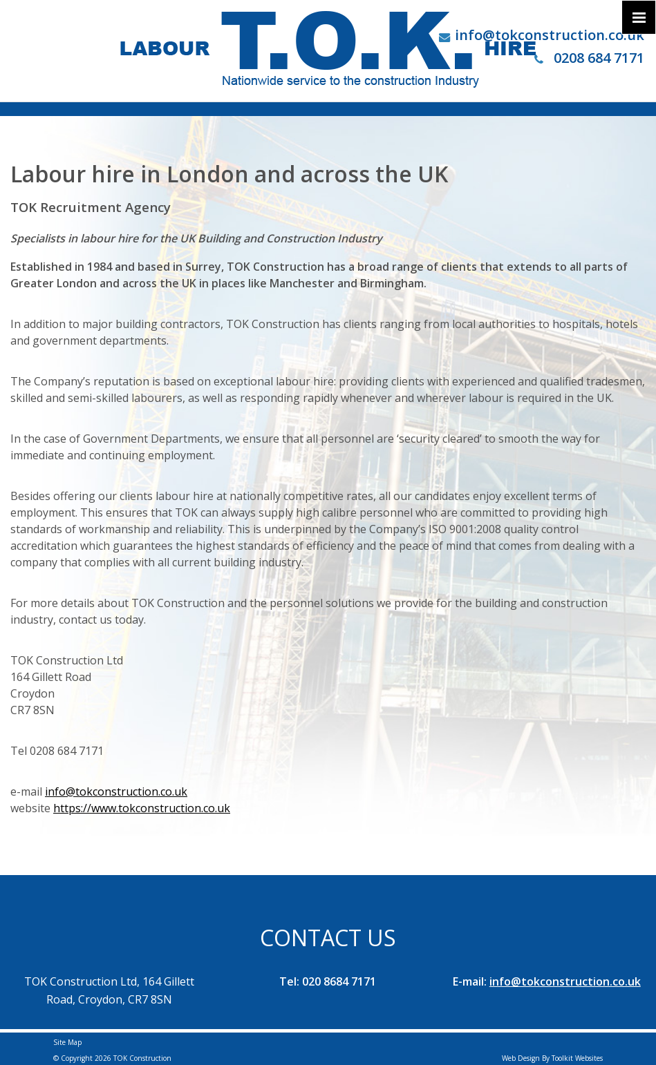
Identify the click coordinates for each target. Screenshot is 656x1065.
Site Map (67, 1042)
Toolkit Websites (577, 1058)
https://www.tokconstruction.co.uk (141, 808)
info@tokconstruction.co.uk (549, 35)
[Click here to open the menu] (638, 17)
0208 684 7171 (589, 57)
